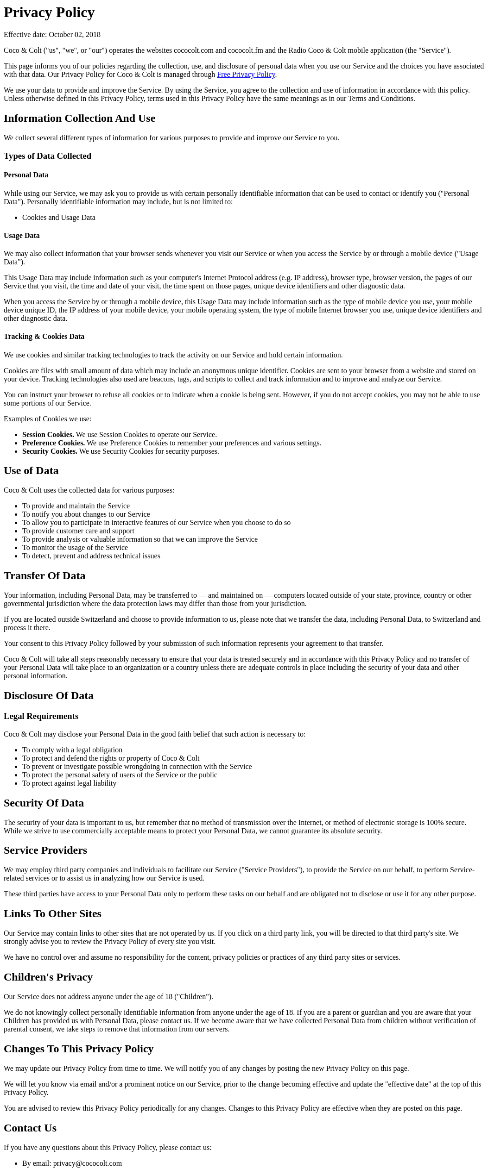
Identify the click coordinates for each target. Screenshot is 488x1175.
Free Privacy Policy (246, 74)
